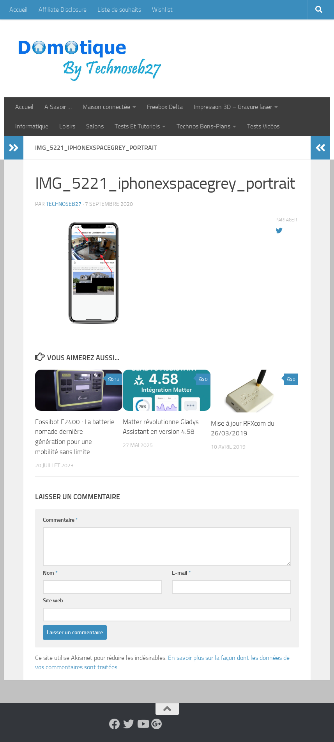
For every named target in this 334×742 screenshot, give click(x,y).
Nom (50, 572)
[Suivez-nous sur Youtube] (142, 723)
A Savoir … (58, 107)
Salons (95, 126)
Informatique (31, 126)
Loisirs (67, 126)
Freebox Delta (165, 107)
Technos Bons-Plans (203, 126)
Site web (53, 600)
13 (114, 379)
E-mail (181, 572)
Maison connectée (106, 107)
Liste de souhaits (119, 9)
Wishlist (162, 9)
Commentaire (60, 519)
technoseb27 (63, 204)
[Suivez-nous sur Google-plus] (156, 723)
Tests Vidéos (263, 126)
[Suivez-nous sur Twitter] (128, 723)
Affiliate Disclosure (63, 9)
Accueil (18, 9)
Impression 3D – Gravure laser (233, 107)
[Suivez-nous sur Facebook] (114, 723)
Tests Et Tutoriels (137, 126)
